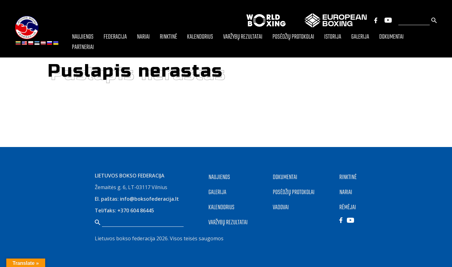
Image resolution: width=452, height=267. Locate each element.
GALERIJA (217, 192)
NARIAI (345, 192)
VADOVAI (281, 207)
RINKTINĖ (348, 177)
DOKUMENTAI (285, 177)
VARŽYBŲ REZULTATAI (228, 222)
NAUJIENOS (219, 177)
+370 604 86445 (135, 210)
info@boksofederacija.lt (149, 198)
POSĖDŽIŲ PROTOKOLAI (294, 192)
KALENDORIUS (221, 207)
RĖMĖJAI (347, 207)
